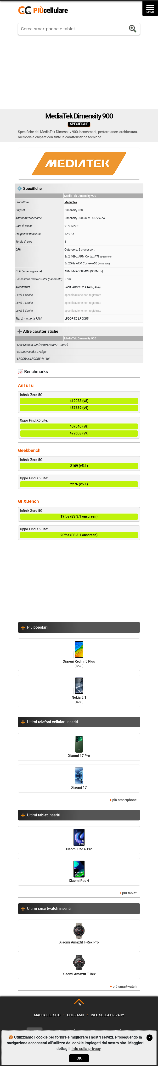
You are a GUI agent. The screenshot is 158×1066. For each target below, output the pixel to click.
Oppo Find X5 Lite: (79, 427)
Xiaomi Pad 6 (79, 872)
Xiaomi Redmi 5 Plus (79, 654)
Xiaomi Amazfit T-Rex (79, 965)
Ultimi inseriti (52, 722)
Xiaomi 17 (79, 778)
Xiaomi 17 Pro (79, 747)
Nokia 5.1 (79, 691)
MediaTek (70, 202)
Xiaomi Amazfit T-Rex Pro (79, 933)
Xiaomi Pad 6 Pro (79, 840)
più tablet (129, 893)
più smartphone (124, 800)
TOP (79, 1004)
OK (78, 1058)
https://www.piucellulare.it (45, 10)
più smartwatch (124, 987)
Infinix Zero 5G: (79, 402)
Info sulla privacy (107, 1015)
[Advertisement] (79, 72)
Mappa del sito (47, 1015)
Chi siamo (75, 1015)
